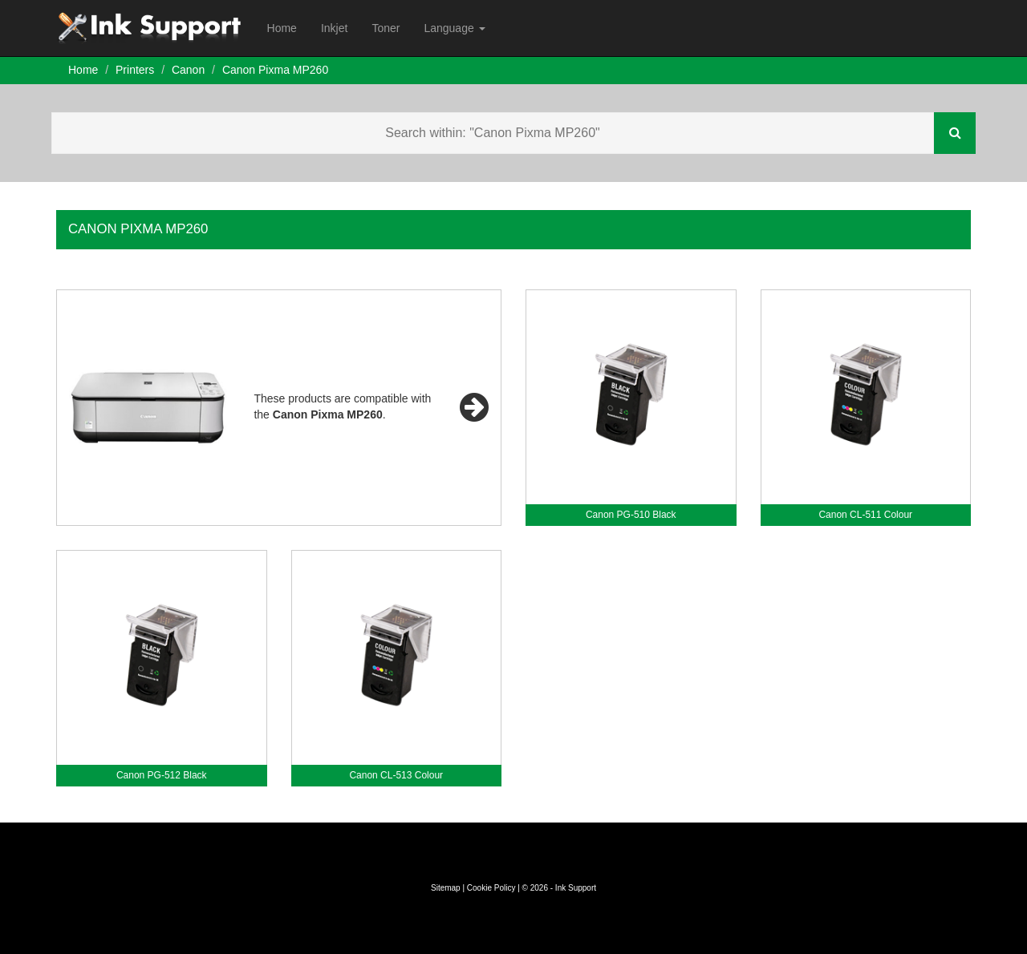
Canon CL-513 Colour (396, 775)
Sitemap (446, 887)
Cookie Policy (491, 887)
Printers (135, 69)
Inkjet (334, 28)
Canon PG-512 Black (161, 775)
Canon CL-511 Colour (865, 514)
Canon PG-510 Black (631, 514)
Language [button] (454, 28)
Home (282, 28)
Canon (188, 69)
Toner (385, 28)
